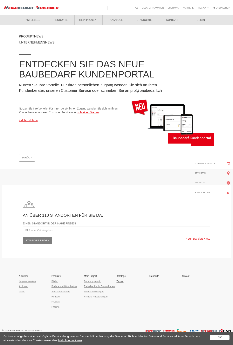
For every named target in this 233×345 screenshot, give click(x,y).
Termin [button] (200, 19)
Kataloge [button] (116, 19)
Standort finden (37, 240)
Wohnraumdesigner (94, 291)
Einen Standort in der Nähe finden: (50, 223)
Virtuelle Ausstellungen (95, 296)
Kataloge (121, 276)
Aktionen (23, 286)
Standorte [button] (144, 19)
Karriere (188, 8)
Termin (119, 281)
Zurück (27, 157)
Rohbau (55, 296)
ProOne (55, 307)
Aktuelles (33, 19)
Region (203, 8)
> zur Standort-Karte (198, 238)
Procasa (55, 301)
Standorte (154, 276)
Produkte (61, 19)
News (22, 291)
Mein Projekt (88, 19)
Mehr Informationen (70, 340)
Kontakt (185, 276)
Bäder (54, 281)
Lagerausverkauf (27, 281)
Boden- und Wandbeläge (64, 286)
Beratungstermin (92, 281)
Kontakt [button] (172, 19)
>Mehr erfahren (28, 120)
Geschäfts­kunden (153, 8)
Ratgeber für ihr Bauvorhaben (99, 286)
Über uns (173, 8)
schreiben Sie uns (88, 112)
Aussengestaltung (60, 291)
